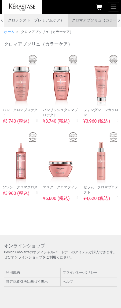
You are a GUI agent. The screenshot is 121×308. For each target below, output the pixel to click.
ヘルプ (68, 282)
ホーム (9, 32)
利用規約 (13, 272)
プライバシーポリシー (80, 272)
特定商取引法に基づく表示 (27, 282)
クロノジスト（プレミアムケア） (36, 20)
